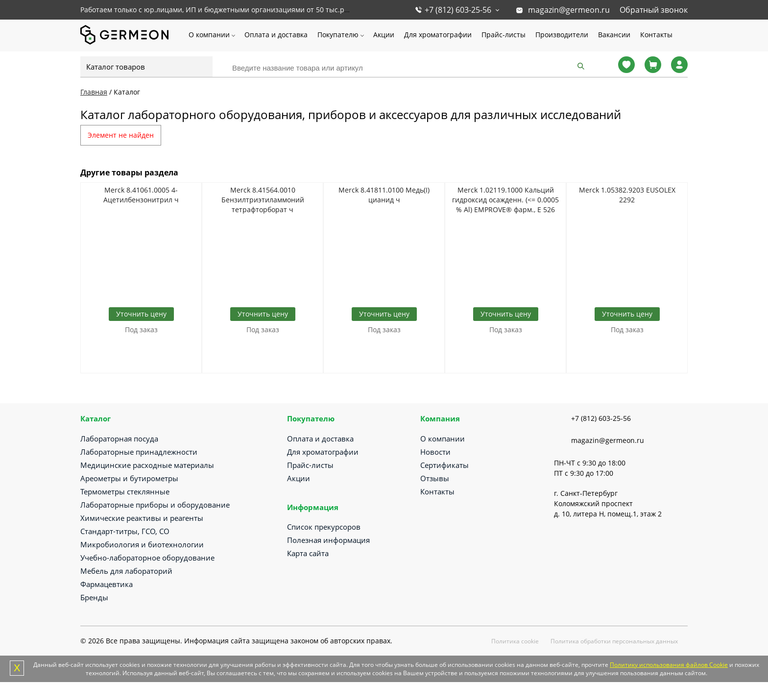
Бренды (94, 597)
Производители (561, 34)
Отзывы (434, 478)
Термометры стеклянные (124, 491)
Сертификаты (444, 465)
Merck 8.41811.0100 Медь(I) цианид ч (384, 194)
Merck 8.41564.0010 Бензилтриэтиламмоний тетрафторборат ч (262, 199)
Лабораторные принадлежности (138, 452)
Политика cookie (515, 641)
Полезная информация (328, 540)
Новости (435, 452)
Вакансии (614, 34)
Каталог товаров (115, 67)
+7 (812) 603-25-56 (458, 9)
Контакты (656, 34)
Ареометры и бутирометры (129, 478)
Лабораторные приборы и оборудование (155, 505)
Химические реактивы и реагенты (141, 518)
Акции (383, 34)
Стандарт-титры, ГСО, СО (124, 531)
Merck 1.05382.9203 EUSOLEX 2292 (627, 194)
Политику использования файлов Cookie (669, 665)
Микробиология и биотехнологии (142, 544)
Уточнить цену (141, 313)
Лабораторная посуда (119, 438)
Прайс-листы (503, 34)
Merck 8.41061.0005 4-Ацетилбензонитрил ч (141, 194)
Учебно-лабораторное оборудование (147, 558)
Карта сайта (308, 553)
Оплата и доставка (276, 34)
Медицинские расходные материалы (147, 465)
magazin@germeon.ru (569, 9)
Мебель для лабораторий (126, 571)
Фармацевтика (106, 584)
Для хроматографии (438, 34)
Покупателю (338, 34)
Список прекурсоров (323, 527)
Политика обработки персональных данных (614, 641)
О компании (209, 34)
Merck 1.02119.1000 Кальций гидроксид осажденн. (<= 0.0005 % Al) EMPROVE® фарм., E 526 (505, 199)
